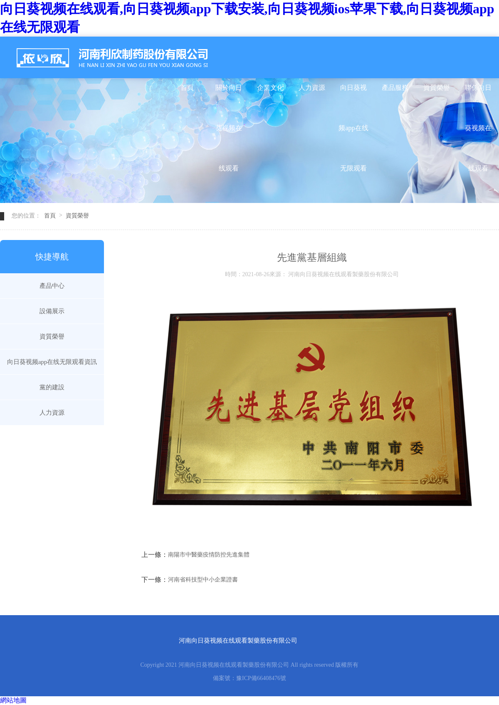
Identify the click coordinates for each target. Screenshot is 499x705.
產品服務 (395, 87)
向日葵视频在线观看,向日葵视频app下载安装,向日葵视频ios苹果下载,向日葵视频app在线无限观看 (247, 18)
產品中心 (52, 285)
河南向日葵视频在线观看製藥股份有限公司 (238, 640)
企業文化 (270, 87)
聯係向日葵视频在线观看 (478, 96)
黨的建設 (52, 387)
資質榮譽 (436, 87)
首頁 (187, 87)
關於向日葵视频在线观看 (228, 96)
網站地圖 (13, 700)
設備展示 (52, 311)
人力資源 (312, 87)
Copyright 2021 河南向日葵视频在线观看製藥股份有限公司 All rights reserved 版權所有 (250, 665)
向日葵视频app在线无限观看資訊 (353, 96)
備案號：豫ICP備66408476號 (249, 678)
